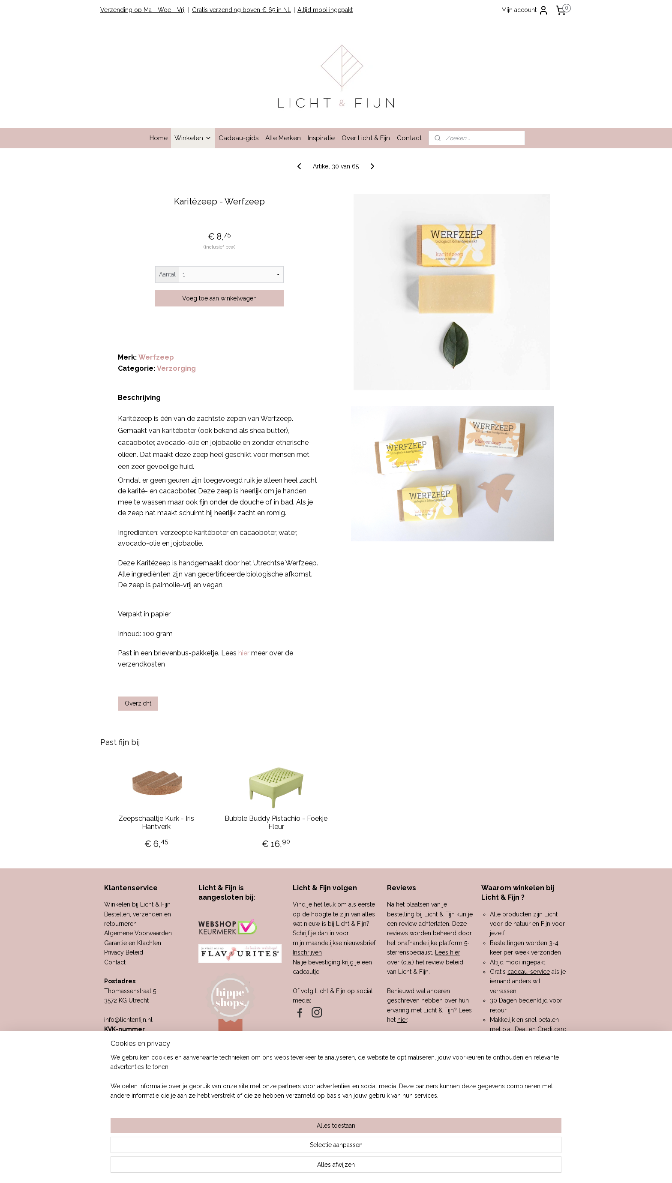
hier (402, 1019)
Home (159, 138)
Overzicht (138, 703)
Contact (409, 138)
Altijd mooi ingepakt (325, 9)
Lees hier (447, 952)
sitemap (308, 1167)
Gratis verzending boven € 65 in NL (241, 9)
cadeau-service (528, 971)
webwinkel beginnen (353, 1167)
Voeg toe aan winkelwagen (219, 298)
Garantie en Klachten (132, 943)
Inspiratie (321, 138)
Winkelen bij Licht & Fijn (137, 904)
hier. (428, 1096)
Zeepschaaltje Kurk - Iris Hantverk (156, 822)
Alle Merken (283, 138)
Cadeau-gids (238, 138)
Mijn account (525, 10)
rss (324, 1167)
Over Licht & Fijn (366, 138)
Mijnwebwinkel (426, 1167)
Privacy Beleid (123, 952)
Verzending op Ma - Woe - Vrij (143, 9)
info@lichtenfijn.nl (128, 1019)
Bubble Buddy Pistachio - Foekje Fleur (276, 822)
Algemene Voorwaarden (138, 933)
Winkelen (193, 138)
